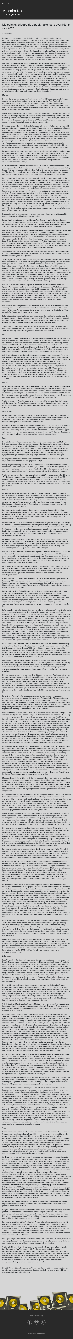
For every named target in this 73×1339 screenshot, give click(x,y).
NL (3, 4)
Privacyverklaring (36, 1316)
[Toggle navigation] (69, 3)
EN (8, 4)
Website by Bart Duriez (36, 1333)
